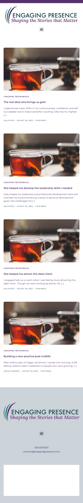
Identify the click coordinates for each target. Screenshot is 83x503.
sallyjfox (9, 120)
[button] (41, 29)
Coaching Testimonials (16, 97)
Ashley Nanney (12, 371)
